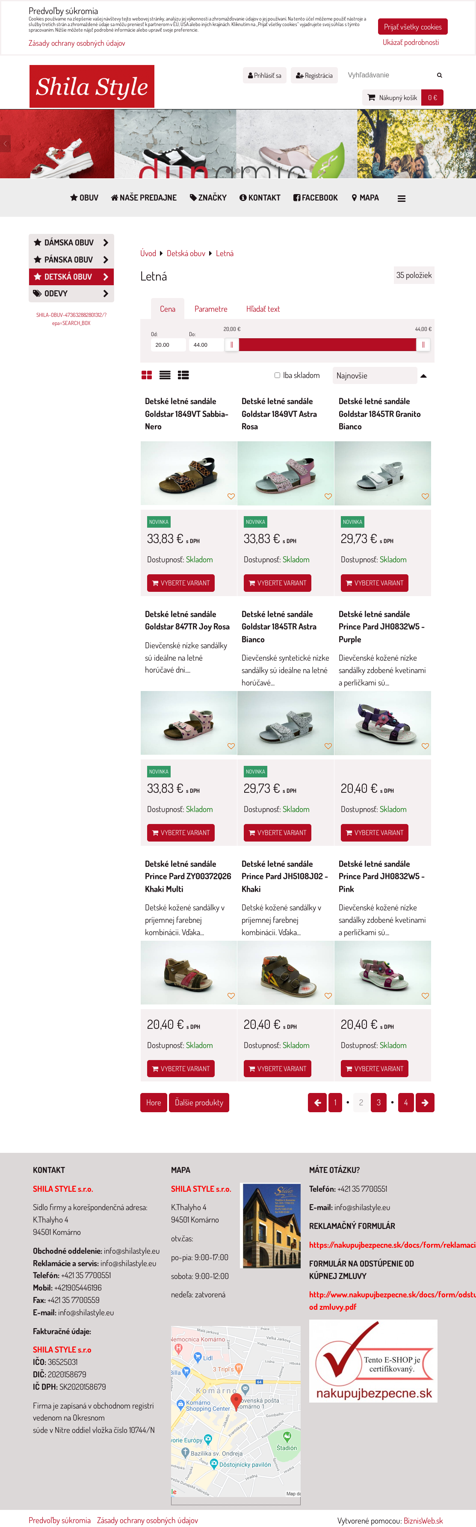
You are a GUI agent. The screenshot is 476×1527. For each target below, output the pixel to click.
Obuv (83, 197)
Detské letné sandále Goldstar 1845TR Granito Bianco (380, 413)
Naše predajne (143, 197)
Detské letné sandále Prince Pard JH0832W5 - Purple (382, 626)
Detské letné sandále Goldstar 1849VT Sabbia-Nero (186, 413)
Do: (207, 341)
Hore (153, 1102)
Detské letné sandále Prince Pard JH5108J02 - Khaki (285, 876)
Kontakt (259, 197)
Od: (168, 341)
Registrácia (314, 75)
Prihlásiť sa (264, 75)
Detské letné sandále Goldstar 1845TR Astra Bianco (279, 626)
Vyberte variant (181, 583)
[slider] (232, 344)
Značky (207, 197)
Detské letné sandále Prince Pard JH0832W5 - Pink (382, 876)
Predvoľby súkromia (60, 1520)
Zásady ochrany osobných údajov (147, 1520)
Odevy (73, 293)
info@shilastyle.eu (362, 1207)
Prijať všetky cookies (413, 26)
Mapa (364, 197)
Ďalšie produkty (199, 1102)
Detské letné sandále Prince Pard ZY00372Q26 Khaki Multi (188, 876)
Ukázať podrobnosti (411, 42)
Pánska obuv (73, 259)
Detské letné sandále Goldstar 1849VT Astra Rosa (279, 413)
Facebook (315, 197)
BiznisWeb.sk (423, 1520)
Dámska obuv (73, 242)
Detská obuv (73, 277)
